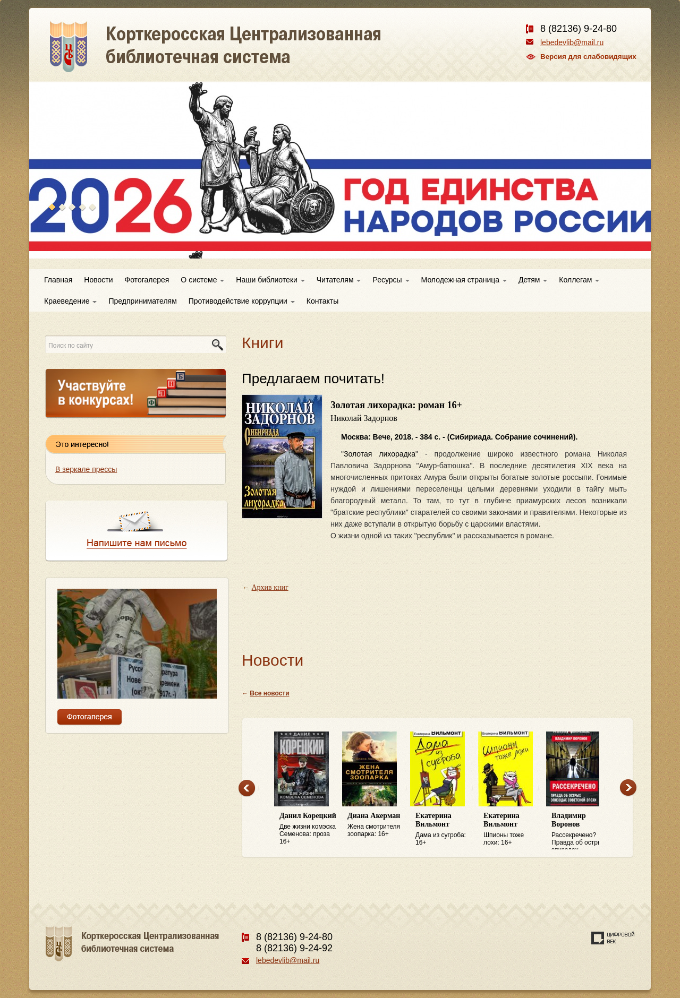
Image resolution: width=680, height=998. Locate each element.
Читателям (339, 280)
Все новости (269, 693)
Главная (58, 280)
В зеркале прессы (86, 469)
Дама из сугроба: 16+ (444, 829)
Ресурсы (390, 280)
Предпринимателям (142, 301)
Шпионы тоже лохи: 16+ (512, 829)
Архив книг (270, 587)
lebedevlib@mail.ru (572, 42)
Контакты (322, 301)
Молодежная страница (464, 280)
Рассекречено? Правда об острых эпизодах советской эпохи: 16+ (580, 831)
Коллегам (579, 280)
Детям (532, 280)
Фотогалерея (147, 280)
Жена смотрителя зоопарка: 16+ (376, 825)
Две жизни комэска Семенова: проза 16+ (308, 828)
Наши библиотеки (270, 280)
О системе (202, 280)
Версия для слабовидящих (588, 57)
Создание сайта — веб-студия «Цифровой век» (613, 938)
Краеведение (70, 301)
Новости (98, 280)
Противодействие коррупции (242, 301)
